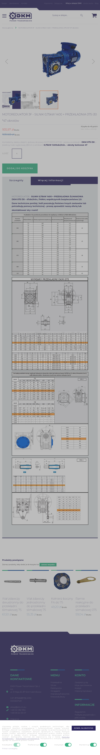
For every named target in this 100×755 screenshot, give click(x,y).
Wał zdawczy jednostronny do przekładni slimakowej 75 (36, 603)
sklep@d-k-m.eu (18, 706)
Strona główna (7, 28)
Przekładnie (56, 682)
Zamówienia (14, 3)
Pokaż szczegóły (10, 748)
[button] (6, 61)
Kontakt (24, 3)
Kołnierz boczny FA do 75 (62, 599)
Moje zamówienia (83, 684)
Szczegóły (16, 180)
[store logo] (20, 16)
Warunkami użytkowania (27, 738)
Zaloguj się (58, 3)
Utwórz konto (88, 3)
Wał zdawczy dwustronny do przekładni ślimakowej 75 (12, 603)
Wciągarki (55, 690)
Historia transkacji (83, 690)
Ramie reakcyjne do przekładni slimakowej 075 (86, 603)
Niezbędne (7, 745)
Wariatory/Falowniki (60, 693)
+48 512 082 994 (18, 709)
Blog (96, 3)
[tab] (16, 180)
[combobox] (67, 15)
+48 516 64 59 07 (18, 712)
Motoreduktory (58, 696)
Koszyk (4, 3)
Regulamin (80, 711)
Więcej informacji (50, 180)
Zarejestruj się (81, 682)
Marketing (84, 745)
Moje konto (48, 3)
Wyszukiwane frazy (84, 720)
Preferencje (33, 745)
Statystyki (59, 745)
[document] (50, 737)
